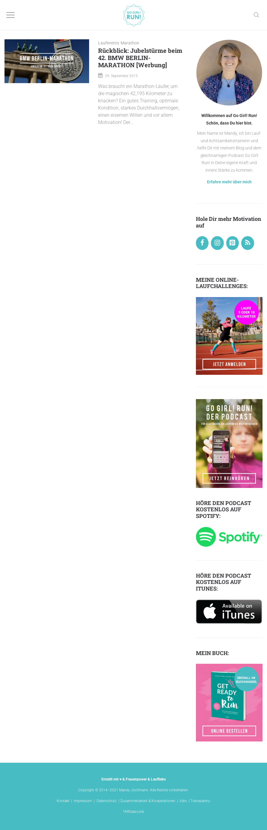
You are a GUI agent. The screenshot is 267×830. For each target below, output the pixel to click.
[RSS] (247, 243)
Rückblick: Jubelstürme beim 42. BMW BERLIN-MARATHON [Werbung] (140, 58)
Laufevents (108, 43)
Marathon (130, 43)
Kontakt (63, 801)
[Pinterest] (232, 243)
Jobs (183, 801)
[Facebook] (202, 243)
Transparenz (200, 801)
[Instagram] (217, 243)
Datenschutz (107, 801)
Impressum (83, 801)
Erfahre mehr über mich (229, 181)
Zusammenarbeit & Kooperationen (147, 801)
